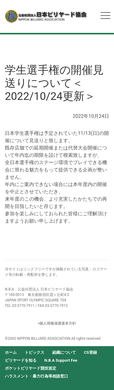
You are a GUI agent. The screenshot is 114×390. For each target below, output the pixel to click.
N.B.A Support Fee (60, 360)
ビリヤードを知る (20, 360)
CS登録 (90, 352)
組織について (64, 352)
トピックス (34, 352)
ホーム (11, 352)
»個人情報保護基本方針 (57, 323)
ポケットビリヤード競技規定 (30, 368)
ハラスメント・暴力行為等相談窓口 (36, 376)
